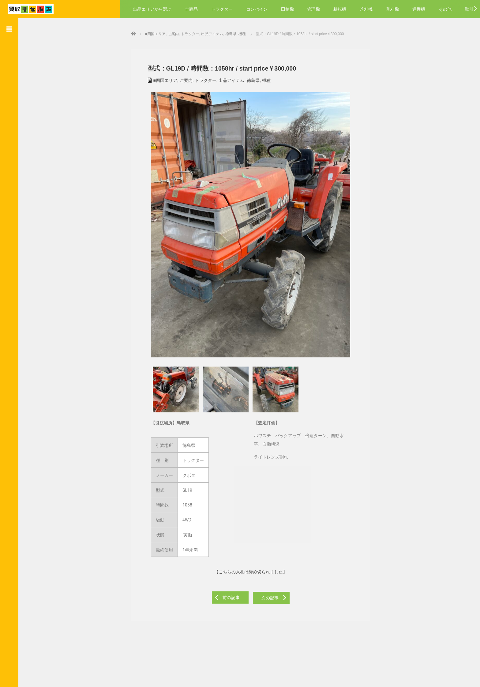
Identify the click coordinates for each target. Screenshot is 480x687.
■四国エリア (161, 79)
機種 (262, 79)
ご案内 (181, 79)
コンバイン (257, 9)
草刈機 (392, 9)
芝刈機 (366, 9)
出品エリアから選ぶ (152, 9)
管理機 (313, 9)
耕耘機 (339, 9)
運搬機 (418, 9)
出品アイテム (227, 79)
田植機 (287, 9)
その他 (445, 9)
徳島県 (249, 79)
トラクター (222, 9)
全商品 (191, 9)
